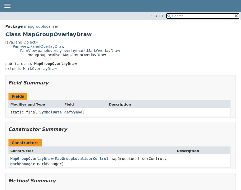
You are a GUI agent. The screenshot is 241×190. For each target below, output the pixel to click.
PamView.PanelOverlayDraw (38, 46)
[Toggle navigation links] (7, 6)
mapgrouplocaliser (41, 26)
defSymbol (74, 112)
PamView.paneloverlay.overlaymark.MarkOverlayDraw (70, 51)
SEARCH (157, 16)
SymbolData (50, 112)
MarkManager (22, 164)
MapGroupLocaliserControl (82, 158)
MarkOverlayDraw (39, 68)
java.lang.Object (20, 42)
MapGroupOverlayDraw (31, 158)
